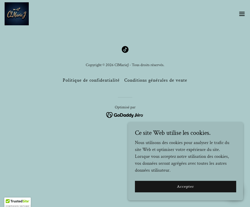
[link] (17, 13)
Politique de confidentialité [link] (91, 80)
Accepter (185, 186)
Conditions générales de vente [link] (155, 80)
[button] (242, 14)
